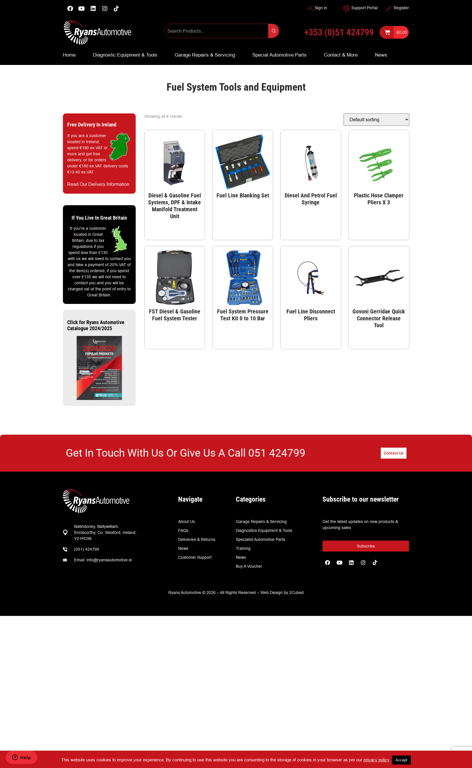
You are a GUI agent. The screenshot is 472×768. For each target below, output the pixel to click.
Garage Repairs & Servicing (205, 54)
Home (69, 54)
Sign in (321, 8)
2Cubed (296, 592)
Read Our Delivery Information (98, 184)
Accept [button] (401, 760)
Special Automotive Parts (279, 54)
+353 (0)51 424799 (339, 32)
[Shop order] (376, 119)
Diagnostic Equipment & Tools (125, 54)
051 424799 (276, 453)
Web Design (271, 592)
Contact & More (341, 54)
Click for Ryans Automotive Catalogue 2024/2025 (95, 325)
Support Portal (364, 8)
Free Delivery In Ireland (91, 125)
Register (401, 8)
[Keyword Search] (216, 31)
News (381, 54)
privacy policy (376, 760)
